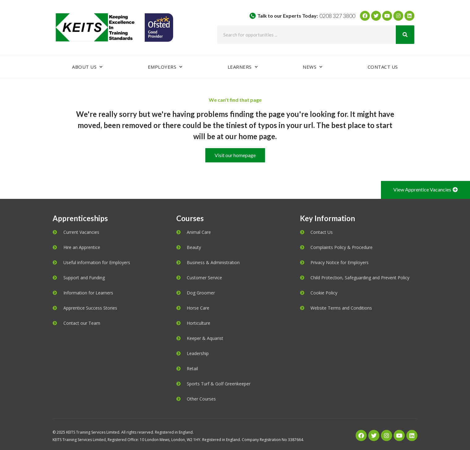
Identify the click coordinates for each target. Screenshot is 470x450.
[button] (235, 155)
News (313, 67)
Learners (243, 67)
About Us (87, 67)
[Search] (405, 34)
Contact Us (383, 67)
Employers (165, 67)
